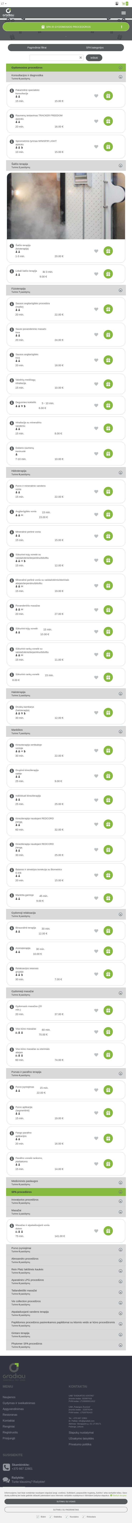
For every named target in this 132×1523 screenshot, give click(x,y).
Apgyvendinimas (13, 1409)
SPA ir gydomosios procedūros (82, 26)
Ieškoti (94, 57)
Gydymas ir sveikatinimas (19, 1403)
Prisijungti (9, 1438)
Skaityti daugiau (118, 1495)
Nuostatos (72, 1517)
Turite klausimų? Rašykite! (28, 1481)
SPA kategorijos (95, 47)
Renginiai (9, 1426)
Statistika (56, 1517)
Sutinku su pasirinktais (66, 1510)
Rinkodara (89, 1517)
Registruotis (10, 1432)
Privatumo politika (80, 1444)
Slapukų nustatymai (81, 1432)
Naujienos (9, 1397)
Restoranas (10, 1414)
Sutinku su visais (66, 1501)
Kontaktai (9, 1420)
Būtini (41, 1517)
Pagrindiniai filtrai (37, 47)
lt (3, 3)
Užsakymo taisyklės (81, 1438)
